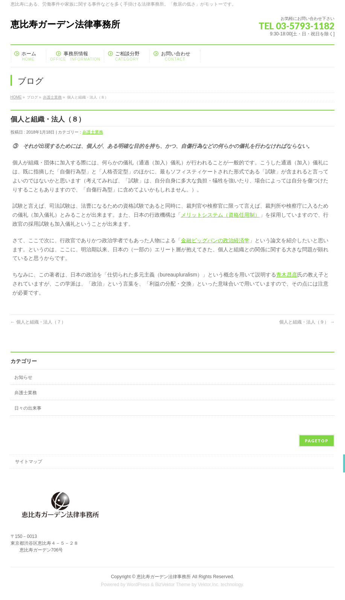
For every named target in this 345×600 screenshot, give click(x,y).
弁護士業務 (52, 97)
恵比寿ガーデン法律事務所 (65, 24)
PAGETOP (316, 440)
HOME (16, 97)
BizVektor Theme (172, 584)
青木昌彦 (286, 275)
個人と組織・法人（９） (306, 322)
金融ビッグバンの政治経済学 (215, 240)
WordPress (138, 584)
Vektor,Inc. (209, 584)
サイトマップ (28, 461)
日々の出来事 (27, 408)
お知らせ (23, 377)
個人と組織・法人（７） (38, 322)
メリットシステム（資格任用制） (220, 215)
